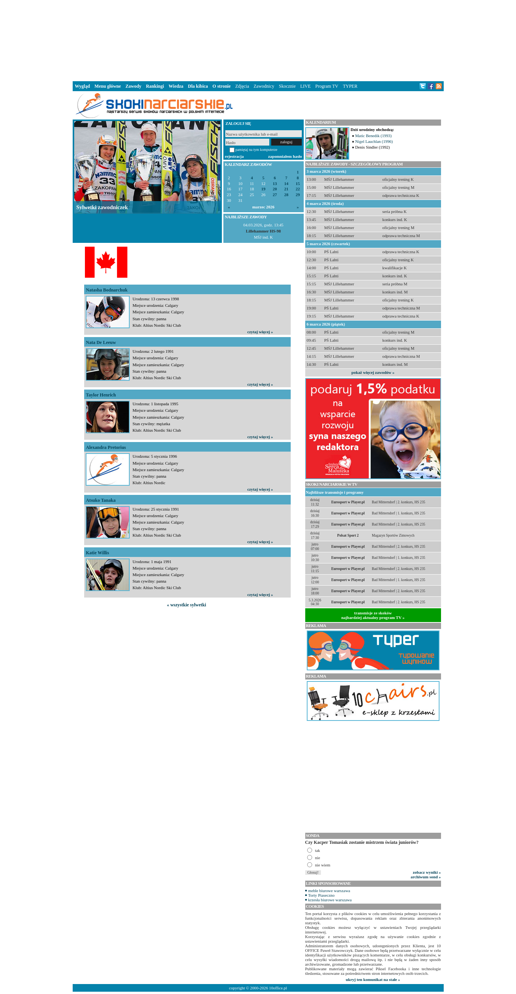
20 (275, 189)
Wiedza (176, 86)
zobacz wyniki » (427, 872)
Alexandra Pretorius (106, 447)
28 (286, 195)
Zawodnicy (264, 86)
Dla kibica (198, 86)
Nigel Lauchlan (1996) (374, 141)
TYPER (350, 86)
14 (286, 184)
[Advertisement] (258, 40)
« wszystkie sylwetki (186, 605)
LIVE (305, 86)
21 (286, 189)
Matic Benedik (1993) (373, 135)
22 (298, 189)
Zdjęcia (242, 86)
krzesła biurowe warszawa (330, 899)
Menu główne (107, 86)
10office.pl (278, 988)
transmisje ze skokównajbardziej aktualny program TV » (373, 615)
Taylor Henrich (101, 395)
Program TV (326, 86)
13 (275, 184)
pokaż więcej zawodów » (373, 372)
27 (275, 195)
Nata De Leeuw (101, 342)
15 (298, 184)
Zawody (133, 86)
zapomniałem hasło (285, 156)
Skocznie (287, 86)
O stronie (222, 86)
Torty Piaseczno (321, 895)
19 (263, 189)
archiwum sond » (426, 876)
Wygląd (82, 86)
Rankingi (155, 86)
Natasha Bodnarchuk (107, 290)
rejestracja (234, 156)
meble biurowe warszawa (329, 890)
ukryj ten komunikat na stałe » (373, 979)
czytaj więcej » (260, 331)
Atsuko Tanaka (101, 500)
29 (298, 195)
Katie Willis (97, 552)
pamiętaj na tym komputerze (257, 149)
